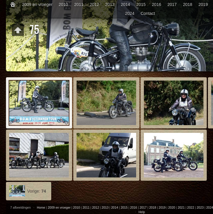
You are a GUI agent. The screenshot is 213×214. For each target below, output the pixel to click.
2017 (172, 4)
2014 (125, 4)
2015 (141, 4)
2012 (94, 4)
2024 (129, 13)
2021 (181, 207)
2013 (109, 4)
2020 (171, 207)
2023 (200, 207)
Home (41, 207)
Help (142, 212)
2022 (190, 207)
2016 (156, 4)
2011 (78, 4)
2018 (187, 4)
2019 (203, 4)
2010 (63, 4)
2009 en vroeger (37, 4)
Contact (148, 13)
